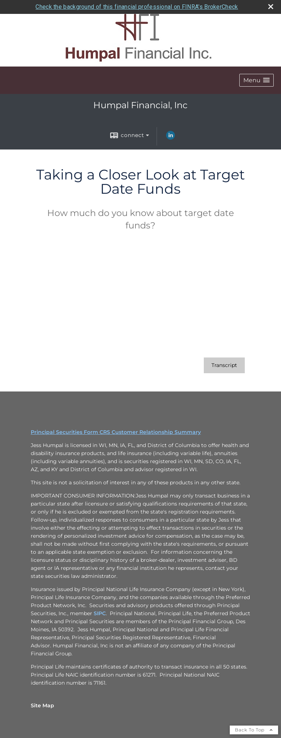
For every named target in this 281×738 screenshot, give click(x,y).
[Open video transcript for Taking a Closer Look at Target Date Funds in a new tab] (224, 365)
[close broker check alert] (271, 7)
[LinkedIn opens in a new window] (170, 138)
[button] (256, 80)
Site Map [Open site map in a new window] (42, 705)
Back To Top (254, 730)
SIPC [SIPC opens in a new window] (100, 613)
